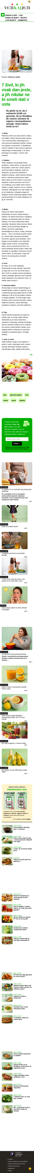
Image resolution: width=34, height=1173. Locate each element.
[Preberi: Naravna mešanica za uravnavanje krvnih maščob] (7, 903)
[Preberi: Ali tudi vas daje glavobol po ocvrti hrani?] (7, 982)
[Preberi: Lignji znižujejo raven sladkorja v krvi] (7, 1082)
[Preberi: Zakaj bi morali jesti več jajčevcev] (7, 866)
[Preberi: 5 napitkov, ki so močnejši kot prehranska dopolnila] (17, 482)
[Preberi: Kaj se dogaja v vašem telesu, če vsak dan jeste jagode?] (7, 913)
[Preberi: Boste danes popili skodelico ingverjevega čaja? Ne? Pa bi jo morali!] (15, 695)
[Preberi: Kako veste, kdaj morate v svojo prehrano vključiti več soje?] (7, 845)
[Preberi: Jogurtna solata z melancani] (7, 1003)
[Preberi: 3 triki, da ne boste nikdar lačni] (7, 856)
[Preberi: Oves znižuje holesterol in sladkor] (7, 1061)
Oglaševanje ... (11, 1168)
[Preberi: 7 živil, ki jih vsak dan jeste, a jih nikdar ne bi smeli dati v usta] (15, 559)
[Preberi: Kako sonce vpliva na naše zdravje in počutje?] (15, 587)
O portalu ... (11, 1159)
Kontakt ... (10, 1170)
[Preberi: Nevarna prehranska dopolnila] (7, 1093)
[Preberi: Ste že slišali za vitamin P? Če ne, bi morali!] (7, 924)
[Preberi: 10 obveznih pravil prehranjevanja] (17, 645)
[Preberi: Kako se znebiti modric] (15, 506)
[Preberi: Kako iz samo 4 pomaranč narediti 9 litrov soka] (15, 667)
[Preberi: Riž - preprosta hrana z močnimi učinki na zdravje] (7, 1114)
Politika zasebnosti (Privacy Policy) (16, 1163)
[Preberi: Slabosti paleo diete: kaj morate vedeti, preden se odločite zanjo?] (7, 992)
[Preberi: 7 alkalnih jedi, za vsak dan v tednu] (7, 1104)
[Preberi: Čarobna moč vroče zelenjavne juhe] (7, 1014)
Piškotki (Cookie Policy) (13, 1166)
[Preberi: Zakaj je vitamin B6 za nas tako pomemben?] (7, 946)
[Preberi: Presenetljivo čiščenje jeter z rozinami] (7, 834)
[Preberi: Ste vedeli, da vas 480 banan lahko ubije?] (15, 750)
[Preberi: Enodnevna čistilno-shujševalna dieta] (7, 935)
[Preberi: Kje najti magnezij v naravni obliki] (15, 723)
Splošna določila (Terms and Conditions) (18, 1161)
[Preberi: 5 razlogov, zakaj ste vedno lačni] (7, 1025)
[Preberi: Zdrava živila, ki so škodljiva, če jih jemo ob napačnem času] (7, 1071)
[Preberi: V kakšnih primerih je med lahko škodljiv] (15, 533)
